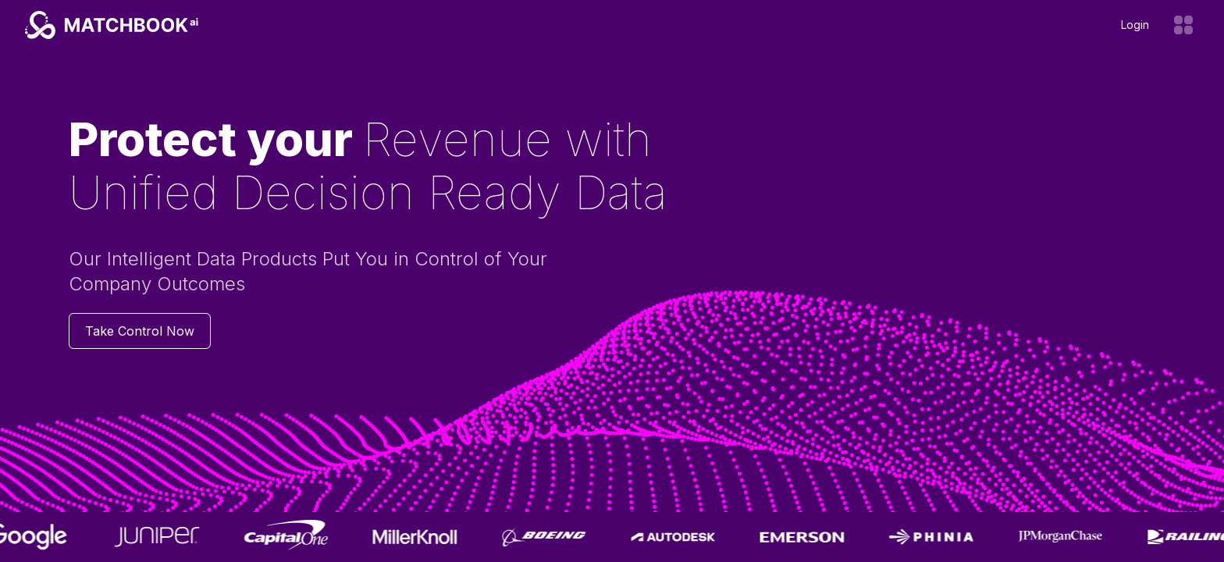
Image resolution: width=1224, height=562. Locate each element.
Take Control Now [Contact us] (139, 331)
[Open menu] (1183, 25)
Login (1135, 24)
